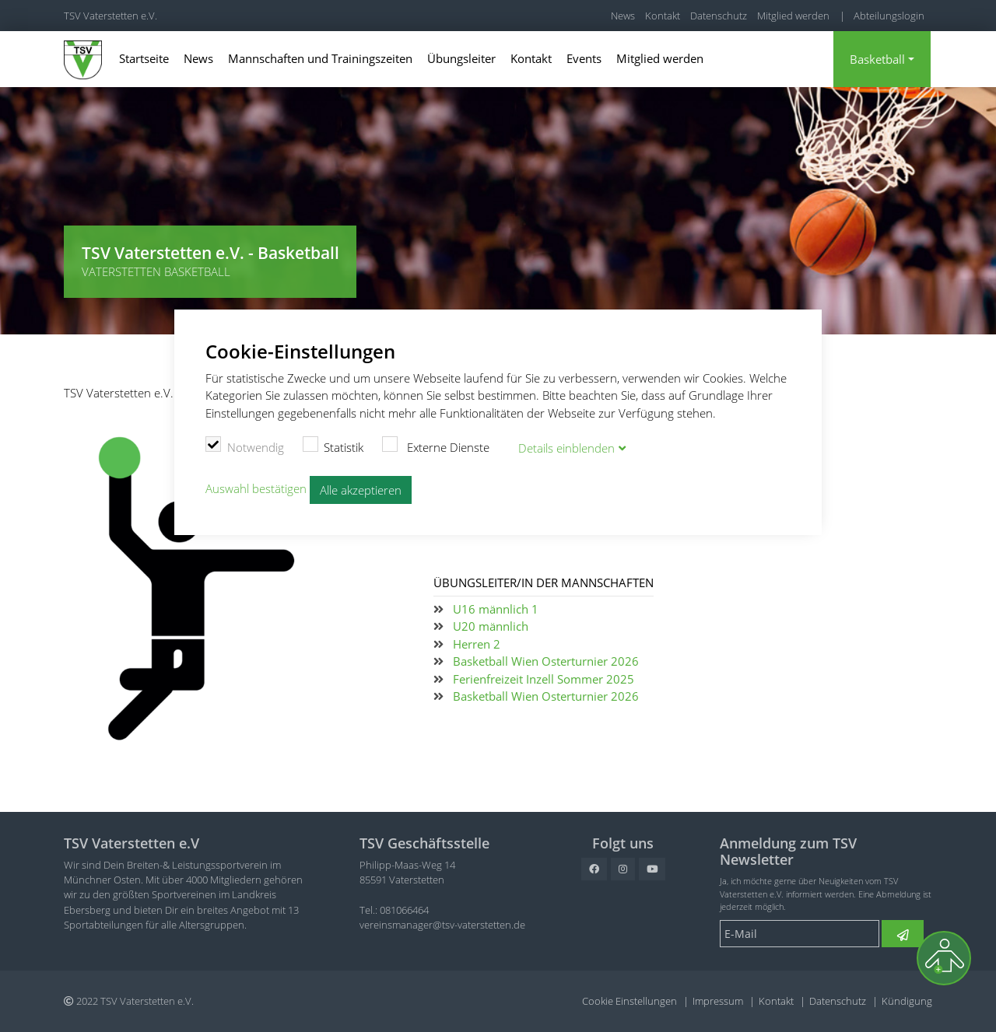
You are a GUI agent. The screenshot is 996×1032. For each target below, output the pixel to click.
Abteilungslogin (889, 16)
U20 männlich (490, 626)
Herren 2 (476, 644)
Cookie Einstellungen (629, 1001)
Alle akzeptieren (361, 490)
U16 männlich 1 (495, 609)
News (623, 16)
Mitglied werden (793, 16)
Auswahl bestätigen (256, 488)
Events (583, 58)
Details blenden (566, 448)
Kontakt (662, 16)
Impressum (718, 1001)
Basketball (877, 59)
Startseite (144, 58)
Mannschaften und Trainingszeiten (320, 58)
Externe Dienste (435, 445)
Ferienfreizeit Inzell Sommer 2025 (543, 679)
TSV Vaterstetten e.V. (110, 16)
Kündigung (907, 1001)
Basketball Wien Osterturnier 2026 (546, 661)
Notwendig (244, 445)
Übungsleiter (461, 58)
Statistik (333, 445)
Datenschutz (718, 16)
